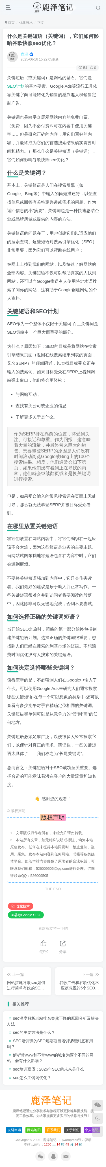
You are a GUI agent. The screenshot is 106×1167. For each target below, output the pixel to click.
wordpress (70, 1140)
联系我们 (53, 1130)
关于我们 (72, 1130)
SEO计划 (16, 86)
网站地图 (34, 1130)
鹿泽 (25, 54)
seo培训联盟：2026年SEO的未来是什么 (48, 1069)
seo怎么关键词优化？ (32, 1077)
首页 (10, 23)
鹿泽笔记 (50, 1140)
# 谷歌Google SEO (26, 915)
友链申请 (14, 1130)
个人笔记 (91, 1130)
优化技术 (26, 23)
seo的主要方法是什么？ (34, 1032)
